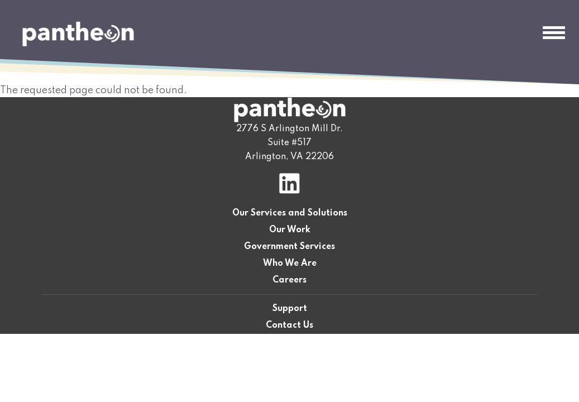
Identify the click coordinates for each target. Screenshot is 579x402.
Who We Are (290, 263)
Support (289, 308)
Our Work (289, 230)
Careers (289, 280)
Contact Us (289, 325)
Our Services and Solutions (289, 213)
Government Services (289, 246)
